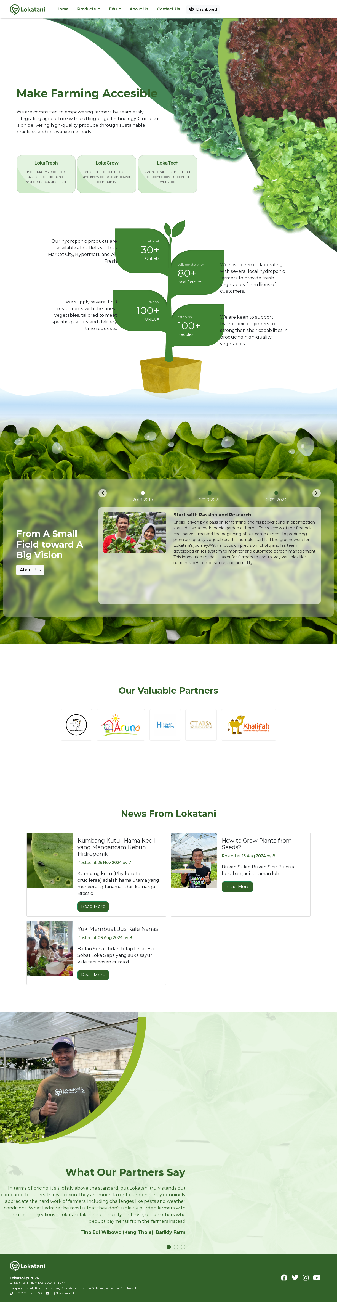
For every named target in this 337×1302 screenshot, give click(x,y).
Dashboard (203, 9)
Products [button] (87, 9)
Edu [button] (113, 9)
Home (62, 9)
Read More (93, 906)
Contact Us (168, 9)
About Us (139, 9)
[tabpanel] (93, 1207)
